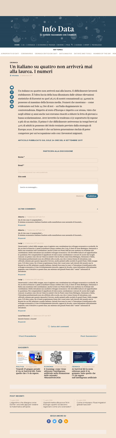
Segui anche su (58, 416)
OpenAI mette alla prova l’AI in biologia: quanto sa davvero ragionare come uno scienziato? (57, 404)
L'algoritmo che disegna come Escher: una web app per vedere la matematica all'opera (24, 404)
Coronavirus (27, 54)
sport (86, 45)
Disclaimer (80, 196)
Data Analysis (65, 54)
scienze (78, 45)
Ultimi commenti (58, 209)
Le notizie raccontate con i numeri (58, 34)
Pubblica (92, 196)
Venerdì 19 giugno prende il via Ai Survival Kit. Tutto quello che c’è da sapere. (28, 371)
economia (42, 45)
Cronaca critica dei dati (46, 54)
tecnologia (97, 45)
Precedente (27, 336)
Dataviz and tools (82, 54)
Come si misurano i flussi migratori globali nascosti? (91, 403)
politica (20, 367)
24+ (24, 45)
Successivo (89, 336)
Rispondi (22, 225)
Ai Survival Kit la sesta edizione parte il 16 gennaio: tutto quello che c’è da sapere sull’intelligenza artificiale (84, 373)
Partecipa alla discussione (58, 151)
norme (61, 45)
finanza (52, 45)
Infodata (14, 75)
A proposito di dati (10, 54)
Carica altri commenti (58, 326)
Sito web (22, 176)
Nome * (21, 157)
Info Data (58, 28)
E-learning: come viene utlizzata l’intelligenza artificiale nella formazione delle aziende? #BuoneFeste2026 (57, 373)
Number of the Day (102, 54)
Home (17, 45)
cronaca (31, 45)
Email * (21, 165)
